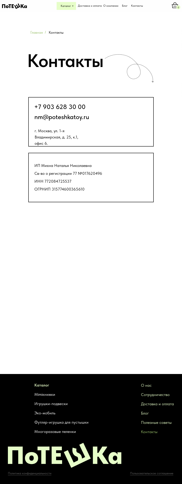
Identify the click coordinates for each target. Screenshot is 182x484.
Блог (145, 413)
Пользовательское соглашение (151, 473)
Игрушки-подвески (51, 403)
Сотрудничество (155, 394)
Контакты (149, 431)
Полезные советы (156, 422)
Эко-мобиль (44, 413)
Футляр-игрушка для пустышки (61, 422)
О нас (146, 385)
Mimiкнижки (44, 394)
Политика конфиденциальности (29, 473)
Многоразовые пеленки (55, 431)
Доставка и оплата (157, 403)
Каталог (41, 385)
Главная (36, 32)
